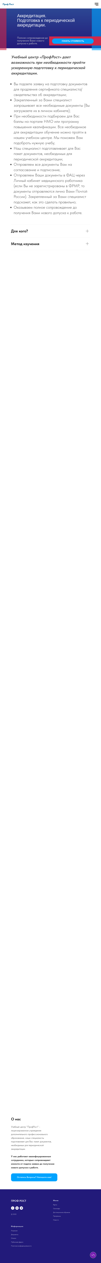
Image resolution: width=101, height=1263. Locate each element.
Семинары (56, 1208)
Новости (56, 1220)
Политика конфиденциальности (21, 1246)
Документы (14, 1234)
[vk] (17, 1208)
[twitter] (12, 1208)
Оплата (13, 1238)
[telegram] (21, 1208)
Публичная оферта (17, 1242)
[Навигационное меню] (96, 4)
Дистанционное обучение (61, 1212)
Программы (57, 1216)
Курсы (55, 1205)
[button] (34, 1177)
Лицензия (14, 1231)
